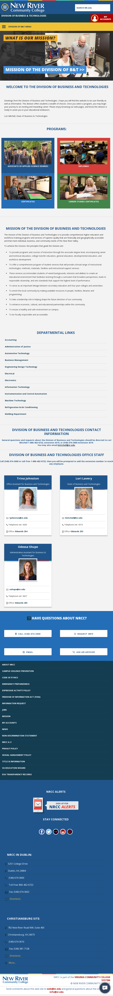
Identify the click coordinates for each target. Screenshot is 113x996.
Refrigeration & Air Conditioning (21, 407)
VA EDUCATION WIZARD (13, 768)
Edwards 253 (77, 531)
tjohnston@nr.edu (18, 518)
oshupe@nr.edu (17, 589)
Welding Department (15, 414)
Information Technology (17, 387)
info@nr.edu (57, 991)
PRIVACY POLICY (10, 748)
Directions (15, 898)
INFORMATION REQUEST (14, 703)
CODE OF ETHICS (10, 677)
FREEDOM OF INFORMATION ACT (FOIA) (21, 697)
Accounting (11, 340)
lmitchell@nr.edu (66, 445)
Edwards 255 (21, 602)
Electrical (9, 373)
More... (12, 962)
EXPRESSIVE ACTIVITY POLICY (16, 690)
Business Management (16, 360)
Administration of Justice (18, 346)
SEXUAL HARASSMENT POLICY (16, 755)
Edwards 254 (21, 531)
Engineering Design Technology (21, 366)
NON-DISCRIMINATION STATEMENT (19, 735)
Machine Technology (15, 400)
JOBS (4, 709)
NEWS (5, 729)
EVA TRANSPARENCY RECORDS (17, 774)
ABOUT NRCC (8, 664)
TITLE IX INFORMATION (13, 761)
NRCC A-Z (7, 742)
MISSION (6, 716)
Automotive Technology (17, 353)
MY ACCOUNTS (9, 722)
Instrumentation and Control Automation (26, 393)
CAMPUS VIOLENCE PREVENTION (18, 671)
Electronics (10, 380)
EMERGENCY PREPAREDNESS (16, 684)
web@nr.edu (54, 988)
